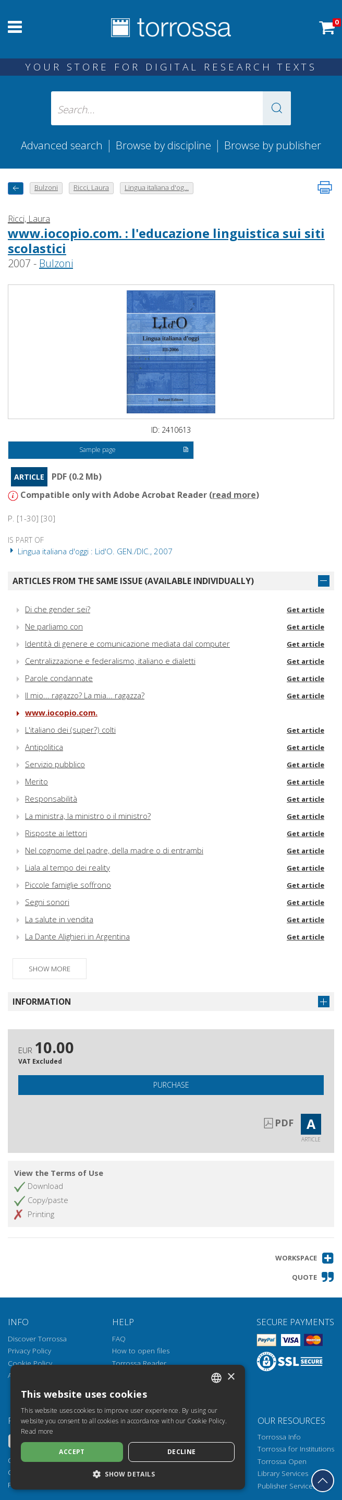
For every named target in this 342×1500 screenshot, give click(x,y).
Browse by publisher (272, 145)
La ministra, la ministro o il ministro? (88, 816)
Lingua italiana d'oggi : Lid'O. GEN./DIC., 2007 (90, 551)
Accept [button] (71, 1451)
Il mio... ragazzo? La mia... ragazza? (84, 695)
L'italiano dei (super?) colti (70, 729)
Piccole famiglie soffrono (68, 884)
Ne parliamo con (54, 626)
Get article (305, 609)
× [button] (231, 1377)
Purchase (171, 1085)
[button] (277, 108)
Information (42, 1001)
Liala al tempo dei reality (67, 867)
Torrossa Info (279, 1437)
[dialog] (127, 1427)
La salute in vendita (59, 919)
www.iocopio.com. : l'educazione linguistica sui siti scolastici (166, 240)
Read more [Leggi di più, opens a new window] (37, 1431)
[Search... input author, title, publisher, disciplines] (170, 108)
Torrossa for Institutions (296, 1449)
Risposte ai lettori (56, 833)
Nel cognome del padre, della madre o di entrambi (114, 850)
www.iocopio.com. (61, 712)
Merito (36, 781)
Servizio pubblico (55, 764)
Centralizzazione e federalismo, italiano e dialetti (110, 661)
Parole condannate (59, 678)
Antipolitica (44, 747)
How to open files (140, 1350)
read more (234, 495)
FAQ (119, 1338)
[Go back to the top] (322, 1480)
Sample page (133, 450)
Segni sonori (47, 902)
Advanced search (62, 145)
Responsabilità (51, 798)
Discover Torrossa (37, 1338)
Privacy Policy (29, 1350)
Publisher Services (287, 1486)
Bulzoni (56, 263)
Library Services (283, 1473)
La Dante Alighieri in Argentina (77, 936)
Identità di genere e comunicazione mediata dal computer (127, 643)
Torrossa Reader (139, 1363)
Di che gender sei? (57, 609)
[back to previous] (15, 188)
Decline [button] (181, 1451)
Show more (49, 968)
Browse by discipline (163, 145)
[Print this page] (324, 187)
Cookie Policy (30, 1363)
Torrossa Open (282, 1461)
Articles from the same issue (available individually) (133, 581)
